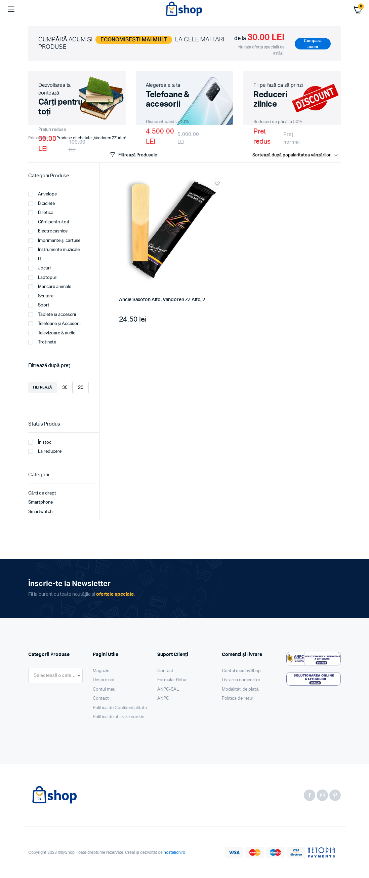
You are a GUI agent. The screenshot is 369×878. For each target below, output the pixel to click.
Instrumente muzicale (54, 249)
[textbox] (55, 675)
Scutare (40, 296)
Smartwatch (40, 512)
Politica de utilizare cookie (118, 717)
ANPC (163, 698)
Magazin (101, 671)
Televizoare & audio (52, 333)
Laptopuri (42, 277)
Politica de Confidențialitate (120, 708)
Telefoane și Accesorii (54, 323)
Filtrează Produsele (133, 155)
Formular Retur (172, 680)
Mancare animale (49, 286)
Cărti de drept (42, 493)
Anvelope (42, 194)
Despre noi (103, 680)
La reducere (45, 451)
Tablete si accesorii (52, 314)
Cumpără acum (312, 44)
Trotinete (42, 342)
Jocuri (39, 268)
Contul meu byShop (241, 671)
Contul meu (104, 689)
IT (35, 259)
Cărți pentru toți (48, 222)
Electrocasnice (48, 231)
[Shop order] (296, 155)
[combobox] (55, 675)
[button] (217, 183)
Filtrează (42, 387)
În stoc (39, 442)
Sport (38, 305)
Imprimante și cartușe (54, 240)
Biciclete (41, 203)
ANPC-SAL (168, 689)
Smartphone (40, 502)
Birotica (40, 212)
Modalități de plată (240, 689)
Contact (101, 698)
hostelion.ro (175, 852)
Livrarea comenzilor (241, 680)
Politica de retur (237, 698)
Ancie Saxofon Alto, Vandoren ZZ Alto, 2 (162, 299)
